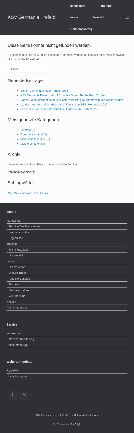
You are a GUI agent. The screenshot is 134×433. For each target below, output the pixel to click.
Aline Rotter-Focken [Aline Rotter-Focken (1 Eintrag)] (37, 193)
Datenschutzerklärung (20, 339)
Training (106, 5)
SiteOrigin (75, 424)
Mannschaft (77, 5)
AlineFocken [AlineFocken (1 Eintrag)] (20, 193)
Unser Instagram (17, 376)
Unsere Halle (17, 255)
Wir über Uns (17, 296)
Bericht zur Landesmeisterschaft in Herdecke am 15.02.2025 (59, 109)
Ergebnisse (16, 238)
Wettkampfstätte (19, 232)
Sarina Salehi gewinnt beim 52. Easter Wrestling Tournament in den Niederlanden (72, 100)
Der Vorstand (17, 267)
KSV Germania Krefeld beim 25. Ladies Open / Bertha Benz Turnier (63, 95)
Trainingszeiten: (19, 249)
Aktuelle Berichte (19, 278)
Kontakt (98, 17)
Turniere (26, 129)
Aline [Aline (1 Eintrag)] (10, 193)
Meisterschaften (31, 143)
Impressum (14, 333)
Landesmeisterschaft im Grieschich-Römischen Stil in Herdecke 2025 (64, 104)
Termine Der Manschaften (25, 226)
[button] (127, 17)
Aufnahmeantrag (80, 29)
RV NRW (12, 370)
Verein (73, 17)
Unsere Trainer (18, 272)
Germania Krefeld (32, 134)
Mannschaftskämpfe (33, 139)
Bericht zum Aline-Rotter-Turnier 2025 (44, 90)
